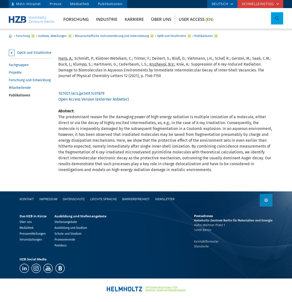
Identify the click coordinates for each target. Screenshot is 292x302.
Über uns (161, 19)
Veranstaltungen (31, 239)
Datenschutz (74, 199)
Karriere (134, 19)
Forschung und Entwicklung (30, 80)
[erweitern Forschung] (33, 36)
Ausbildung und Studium (70, 228)
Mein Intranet (28, 3)
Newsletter (164, 199)
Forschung (76, 19)
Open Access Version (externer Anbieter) (93, 99)
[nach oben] (266, 200)
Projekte (15, 72)
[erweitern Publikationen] (216, 36)
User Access (196, 19)
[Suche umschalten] (277, 18)
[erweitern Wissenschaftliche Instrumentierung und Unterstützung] (152, 36)
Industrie (106, 19)
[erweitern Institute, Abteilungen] (70, 36)
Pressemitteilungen (33, 233)
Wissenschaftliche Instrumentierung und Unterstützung (112, 36)
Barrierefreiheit (136, 199)
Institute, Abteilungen (52, 36)
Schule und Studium (67, 233)
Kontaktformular (206, 241)
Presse (55, 3)
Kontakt (27, 199)
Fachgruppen (19, 65)
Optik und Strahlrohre (171, 36)
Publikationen (110, 3)
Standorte (201, 246)
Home (10, 36)
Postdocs (60, 245)
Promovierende (64, 239)
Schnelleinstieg (258, 3)
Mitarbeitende (20, 88)
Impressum (48, 199)
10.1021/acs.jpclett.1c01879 (81, 93)
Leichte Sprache (103, 199)
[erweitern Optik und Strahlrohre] (189, 36)
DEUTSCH (220, 3)
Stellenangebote (65, 222)
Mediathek (79, 3)
